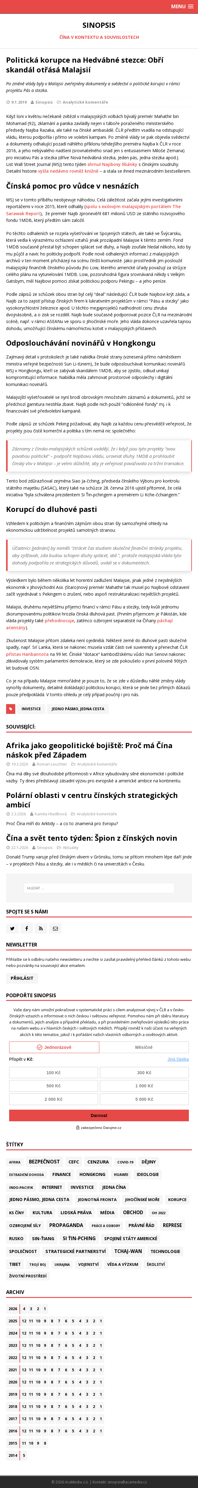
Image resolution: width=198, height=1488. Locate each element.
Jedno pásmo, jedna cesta (78, 708)
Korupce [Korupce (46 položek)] (177, 1199)
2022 (13, 1357)
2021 (13, 1369)
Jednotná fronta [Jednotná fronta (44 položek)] (97, 1199)
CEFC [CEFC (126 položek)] (74, 1162)
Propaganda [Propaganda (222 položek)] (66, 1225)
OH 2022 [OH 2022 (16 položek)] (158, 1213)
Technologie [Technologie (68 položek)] (165, 1251)
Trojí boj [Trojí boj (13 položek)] (37, 1264)
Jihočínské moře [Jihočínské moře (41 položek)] (142, 1199)
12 (24, 1321)
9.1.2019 (19, 102)
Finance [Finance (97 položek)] (61, 1174)
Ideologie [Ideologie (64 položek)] (148, 1174)
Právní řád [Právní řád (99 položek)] (141, 1225)
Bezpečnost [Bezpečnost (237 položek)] (44, 1161)
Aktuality (71, 847)
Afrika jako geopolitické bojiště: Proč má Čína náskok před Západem (89, 750)
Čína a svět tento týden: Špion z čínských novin (91, 838)
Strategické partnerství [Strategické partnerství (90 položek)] (75, 1251)
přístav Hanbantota (27, 654)
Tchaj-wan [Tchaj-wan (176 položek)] (128, 1251)
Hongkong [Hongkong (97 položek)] (92, 1174)
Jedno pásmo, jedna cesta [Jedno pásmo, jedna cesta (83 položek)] (39, 1199)
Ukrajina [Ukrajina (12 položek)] (62, 1264)
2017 (13, 1418)
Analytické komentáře (85, 102)
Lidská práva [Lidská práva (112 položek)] (76, 1212)
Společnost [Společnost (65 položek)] (23, 1251)
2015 (13, 1443)
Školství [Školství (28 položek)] (156, 1264)
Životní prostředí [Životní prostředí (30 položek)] (28, 1276)
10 (38, 1321)
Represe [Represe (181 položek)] (172, 1225)
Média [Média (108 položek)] (107, 1212)
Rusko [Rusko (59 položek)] (16, 1238)
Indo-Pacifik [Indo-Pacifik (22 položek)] (21, 1187)
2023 (13, 1345)
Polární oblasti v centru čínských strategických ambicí (92, 800)
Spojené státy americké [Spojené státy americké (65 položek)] (130, 1238)
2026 (13, 1308)
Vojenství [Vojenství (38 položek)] (88, 1264)
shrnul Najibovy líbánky (112, 164)
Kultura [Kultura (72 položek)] (42, 1212)
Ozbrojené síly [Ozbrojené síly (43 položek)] (25, 1225)
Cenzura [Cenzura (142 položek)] (98, 1162)
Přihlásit (22, 978)
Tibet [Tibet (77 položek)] (15, 1264)
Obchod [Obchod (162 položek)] (133, 1212)
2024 (13, 1333)
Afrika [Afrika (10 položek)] (14, 1162)
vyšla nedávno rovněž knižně (68, 171)
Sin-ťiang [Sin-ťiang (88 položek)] (43, 1238)
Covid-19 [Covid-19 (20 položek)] (125, 1162)
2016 (13, 1431)
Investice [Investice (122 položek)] (82, 1187)
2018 (13, 1406)
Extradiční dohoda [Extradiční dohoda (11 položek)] (26, 1175)
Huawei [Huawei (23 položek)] (121, 1174)
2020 (13, 1382)
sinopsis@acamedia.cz (127, 1482)
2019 (13, 1394)
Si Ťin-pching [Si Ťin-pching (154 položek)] (79, 1238)
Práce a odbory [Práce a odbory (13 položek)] (106, 1226)
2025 (13, 1321)
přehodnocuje (59, 620)
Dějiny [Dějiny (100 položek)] (149, 1162)
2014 (13, 1455)
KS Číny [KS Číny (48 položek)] (16, 1212)
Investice (31, 708)
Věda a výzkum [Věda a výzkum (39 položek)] (122, 1264)
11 (31, 1321)
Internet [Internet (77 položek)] (52, 1187)
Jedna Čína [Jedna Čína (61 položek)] (114, 1187)
